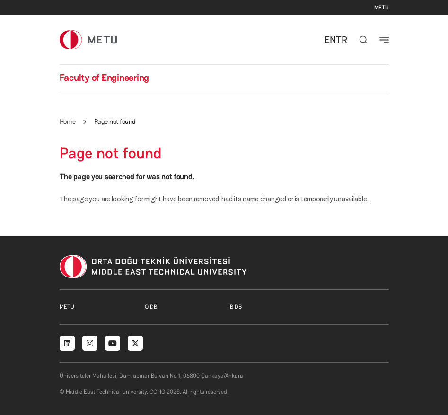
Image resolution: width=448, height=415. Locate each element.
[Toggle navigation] (384, 40)
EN (330, 39)
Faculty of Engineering (104, 77)
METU (381, 7)
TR (341, 39)
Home (68, 121)
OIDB (151, 307)
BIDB (236, 307)
